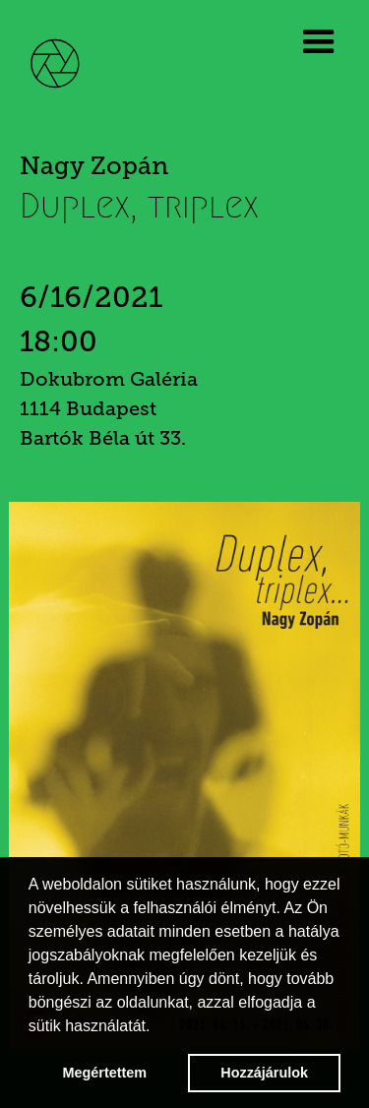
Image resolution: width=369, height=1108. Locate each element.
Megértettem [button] (105, 1072)
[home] (69, 60)
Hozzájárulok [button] (264, 1072)
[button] (323, 42)
